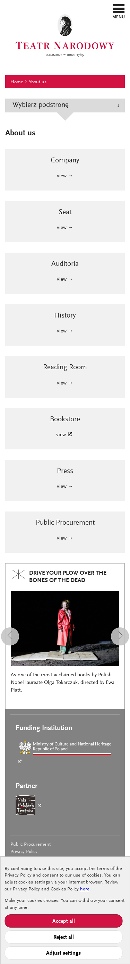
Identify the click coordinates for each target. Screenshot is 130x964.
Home (16, 82)
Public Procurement (30, 844)
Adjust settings (63, 953)
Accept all (63, 921)
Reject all (63, 937)
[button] (119, 11)
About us (37, 82)
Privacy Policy (23, 851)
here (84, 889)
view (61, 435)
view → (65, 176)
